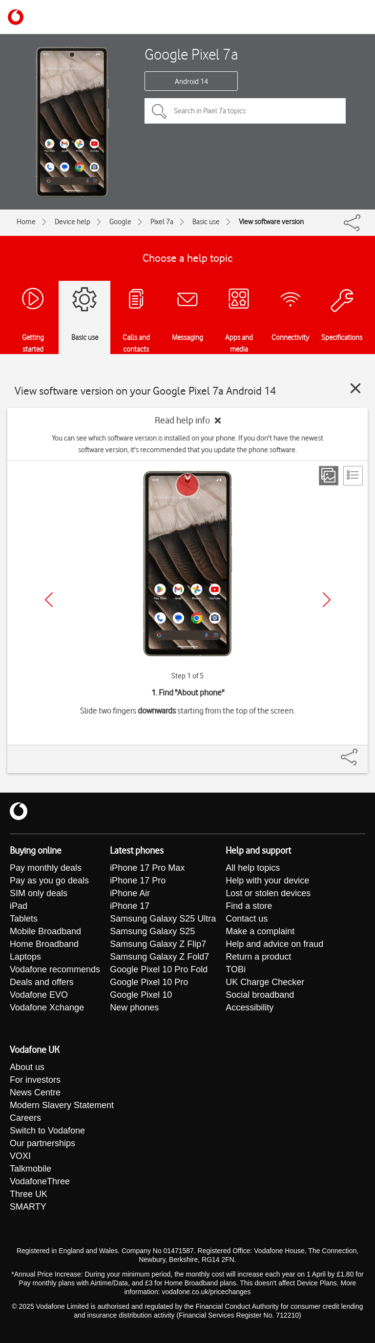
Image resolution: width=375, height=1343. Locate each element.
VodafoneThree (40, 1181)
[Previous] (49, 599)
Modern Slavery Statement (62, 1105)
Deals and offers (42, 982)
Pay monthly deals (46, 868)
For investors (35, 1080)
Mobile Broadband (45, 931)
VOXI (20, 1156)
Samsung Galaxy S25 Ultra (163, 918)
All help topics (253, 868)
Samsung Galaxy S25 (152, 931)
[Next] (327, 599)
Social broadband (260, 995)
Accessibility (249, 1007)
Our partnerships (42, 1143)
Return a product (258, 957)
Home (26, 221)
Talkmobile (30, 1169)
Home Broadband (44, 944)
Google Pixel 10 (141, 995)
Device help (72, 221)
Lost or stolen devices (268, 893)
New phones (134, 1007)
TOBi (236, 969)
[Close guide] (355, 388)
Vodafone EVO (39, 995)
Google (120, 221)
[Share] (360, 752)
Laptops (25, 957)
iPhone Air (130, 893)
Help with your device (267, 880)
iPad (18, 906)
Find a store (249, 906)
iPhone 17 (129, 906)
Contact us (247, 918)
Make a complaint (260, 931)
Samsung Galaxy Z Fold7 (159, 957)
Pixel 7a (161, 221)
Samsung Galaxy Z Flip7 (158, 944)
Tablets (24, 918)
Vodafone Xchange (47, 1007)
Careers (25, 1118)
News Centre (35, 1092)
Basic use (206, 221)
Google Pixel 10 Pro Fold (159, 969)
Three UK (28, 1194)
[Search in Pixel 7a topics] (245, 111)
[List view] (353, 475)
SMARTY (28, 1207)
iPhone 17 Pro (138, 880)
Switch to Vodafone (47, 1130)
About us (27, 1067)
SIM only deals (38, 893)
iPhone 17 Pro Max (147, 868)
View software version (271, 221)
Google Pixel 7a (191, 54)
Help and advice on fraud (274, 944)
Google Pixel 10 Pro (149, 982)
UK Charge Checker (265, 982)
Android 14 (191, 81)
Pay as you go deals (49, 880)
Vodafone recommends (55, 969)
